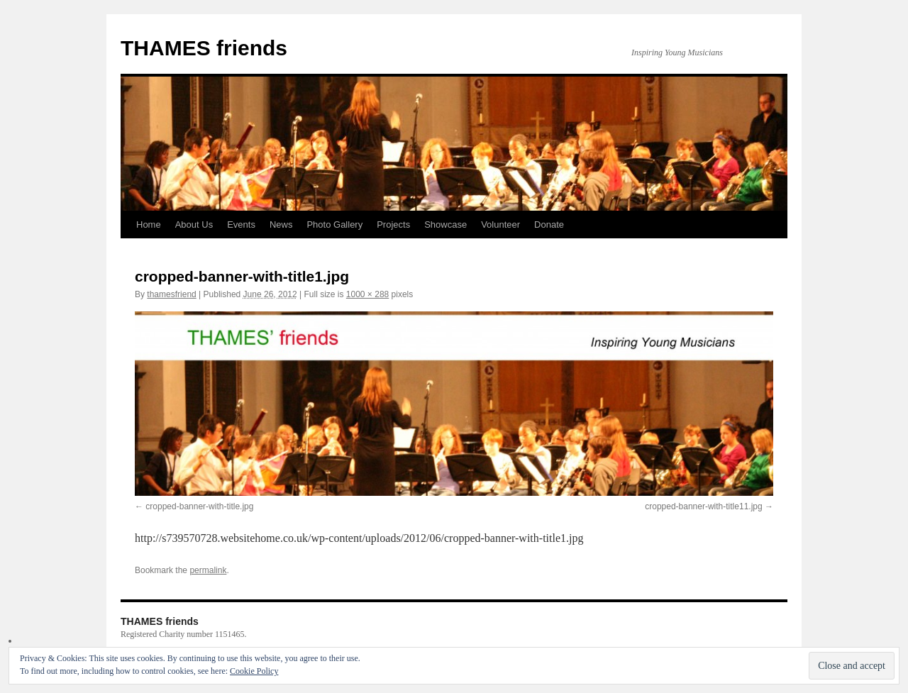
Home (148, 224)
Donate (549, 224)
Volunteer (500, 224)
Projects (393, 224)
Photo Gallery (334, 224)
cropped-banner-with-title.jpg (199, 506)
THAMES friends (204, 48)
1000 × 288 (367, 294)
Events (241, 224)
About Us (194, 224)
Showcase (445, 224)
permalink (207, 570)
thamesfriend (171, 294)
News (281, 224)
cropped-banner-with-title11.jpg (703, 506)
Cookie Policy (254, 671)
